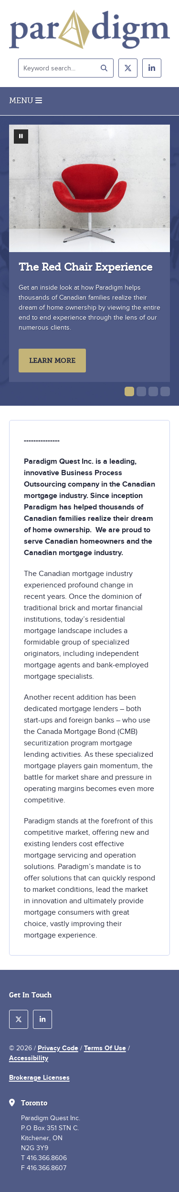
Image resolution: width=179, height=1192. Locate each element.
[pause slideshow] (21, 136)
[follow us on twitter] (127, 68)
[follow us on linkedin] (151, 68)
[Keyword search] (66, 68)
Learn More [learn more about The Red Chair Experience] (52, 360)
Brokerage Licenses (39, 1077)
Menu (25, 101)
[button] (129, 391)
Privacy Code (58, 1048)
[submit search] (104, 68)
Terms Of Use (105, 1048)
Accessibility (28, 1058)
